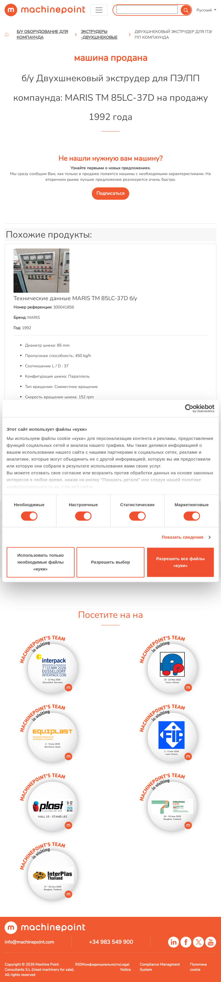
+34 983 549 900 (111, 942)
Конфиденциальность (101, 964)
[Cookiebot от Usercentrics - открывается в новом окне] (189, 408)
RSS (78, 964)
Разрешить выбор (110, 562)
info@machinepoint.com (29, 942)
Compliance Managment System (160, 967)
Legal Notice (125, 967)
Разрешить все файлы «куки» (180, 562)
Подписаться (110, 193)
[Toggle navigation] (99, 10)
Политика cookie (198, 967)
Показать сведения (182, 537)
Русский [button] (205, 10)
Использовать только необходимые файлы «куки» (40, 562)
